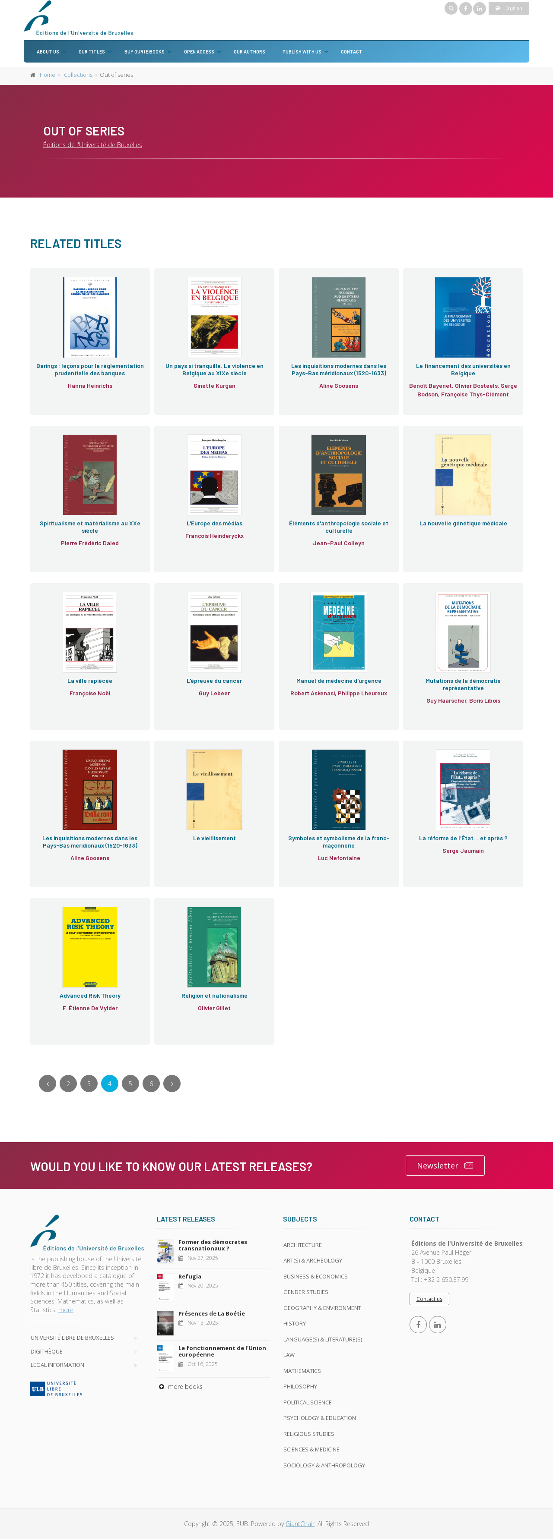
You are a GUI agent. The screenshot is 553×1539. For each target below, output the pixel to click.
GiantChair (300, 1524)
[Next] (172, 1083)
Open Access (199, 51)
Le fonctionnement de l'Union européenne (222, 1351)
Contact (351, 51)
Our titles (92, 51)
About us (48, 51)
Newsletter (445, 1166)
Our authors (249, 51)
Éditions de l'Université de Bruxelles (92, 145)
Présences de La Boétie (211, 1313)
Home (47, 75)
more (65, 1310)
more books (180, 1386)
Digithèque (47, 1351)
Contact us (429, 1299)
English (509, 8)
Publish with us (302, 51)
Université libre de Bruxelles (72, 1337)
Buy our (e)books (144, 51)
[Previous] (47, 1083)
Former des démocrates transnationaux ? (212, 1245)
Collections (78, 75)
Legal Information (57, 1365)
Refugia (189, 1276)
